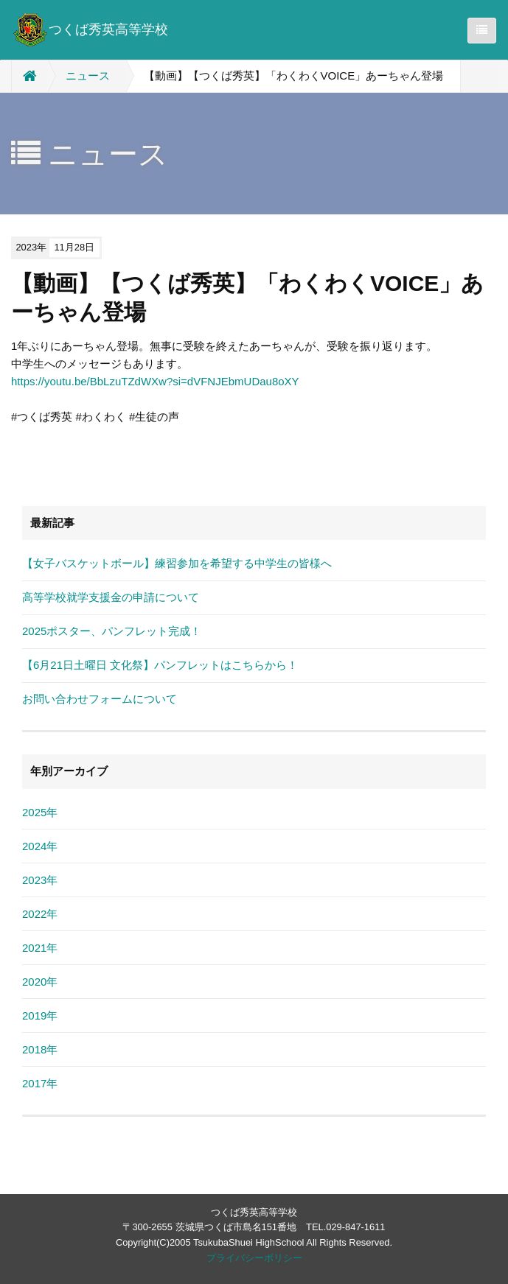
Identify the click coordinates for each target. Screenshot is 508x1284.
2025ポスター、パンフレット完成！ (111, 631)
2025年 (40, 812)
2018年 (40, 1049)
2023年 (40, 880)
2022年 (40, 914)
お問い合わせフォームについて (99, 698)
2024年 (40, 846)
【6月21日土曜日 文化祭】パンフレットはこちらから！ (160, 665)
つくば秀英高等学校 (90, 29)
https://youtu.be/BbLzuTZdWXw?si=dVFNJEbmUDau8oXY (155, 381)
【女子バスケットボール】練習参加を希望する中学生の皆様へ (177, 563)
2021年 (40, 947)
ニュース (88, 75)
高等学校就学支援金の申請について (110, 597)
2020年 (40, 981)
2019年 (40, 1015)
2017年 (40, 1083)
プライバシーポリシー (254, 1257)
